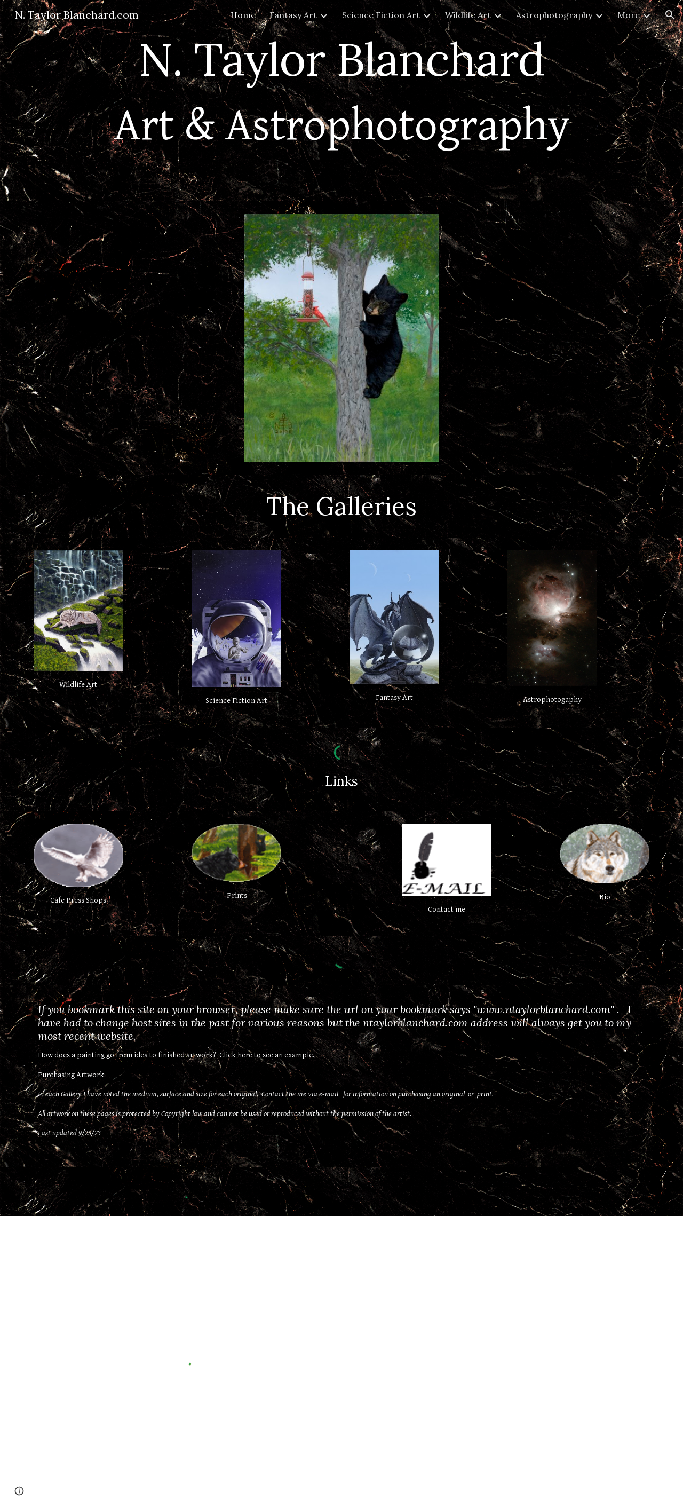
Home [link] (243, 15)
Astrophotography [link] (554, 15)
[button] (670, 15)
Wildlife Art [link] (468, 15)
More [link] (628, 15)
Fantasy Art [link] (293, 15)
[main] (341, 100)
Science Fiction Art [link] (381, 15)
